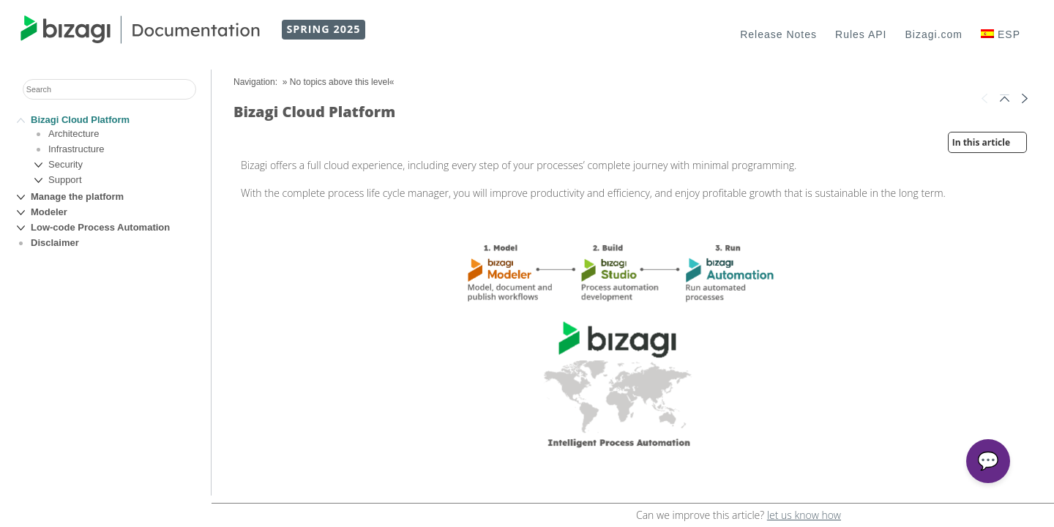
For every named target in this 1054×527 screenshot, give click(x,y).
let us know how (804, 515)
